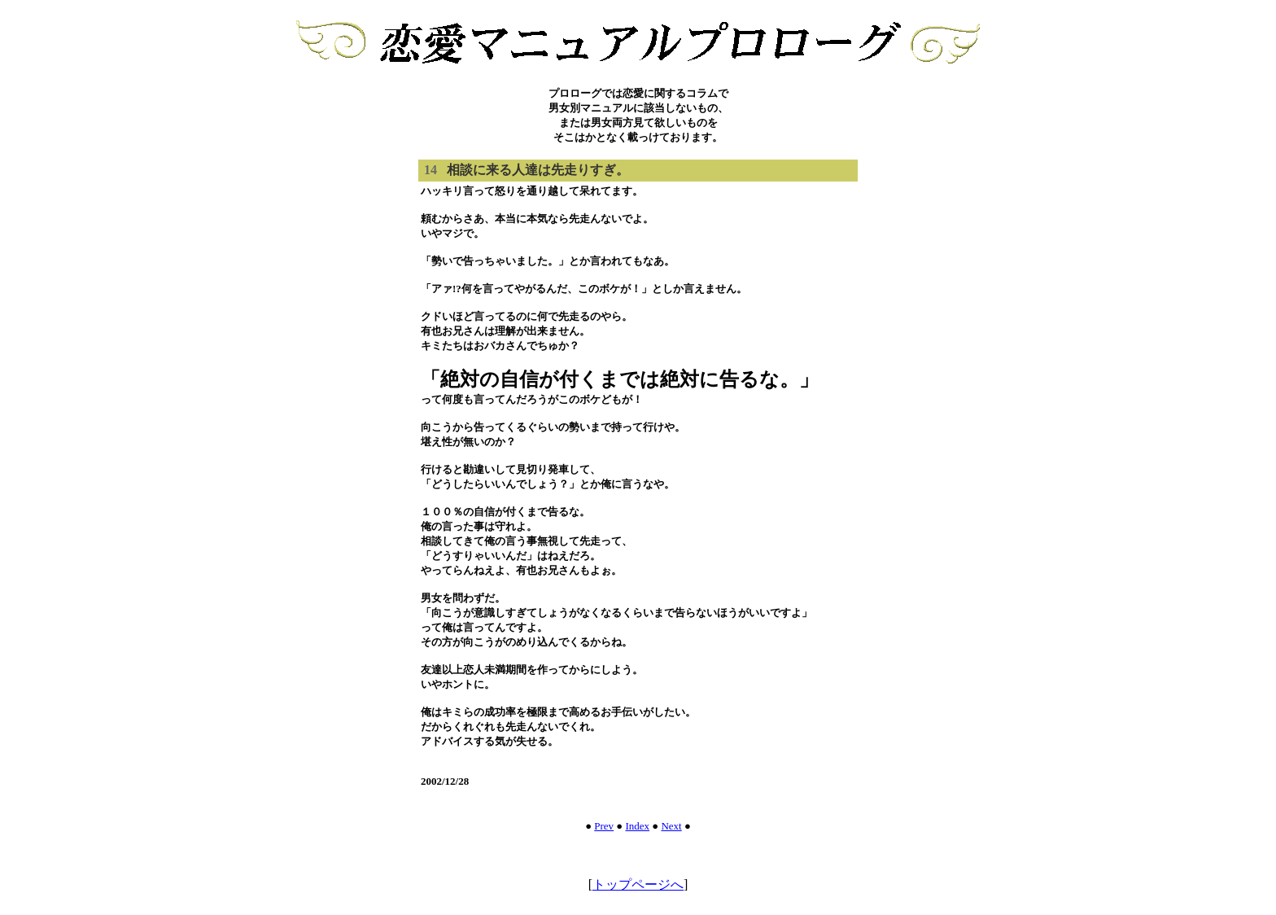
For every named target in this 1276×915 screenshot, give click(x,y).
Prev (604, 826)
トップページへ (638, 884)
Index (637, 826)
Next (671, 826)
